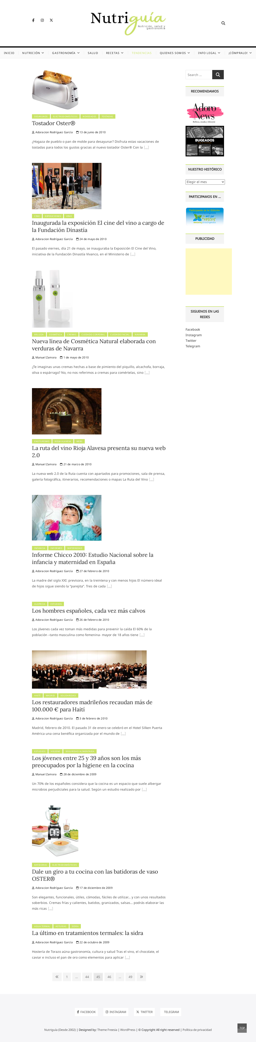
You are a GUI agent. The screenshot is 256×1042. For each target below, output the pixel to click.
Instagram (194, 335)
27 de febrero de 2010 (92, 571)
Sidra (75, 926)
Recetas (113, 53)
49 (131, 976)
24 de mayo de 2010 (91, 239)
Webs (79, 441)
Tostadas (107, 116)
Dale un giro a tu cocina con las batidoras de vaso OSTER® (95, 875)
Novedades (89, 116)
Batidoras (40, 864)
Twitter (191, 340)
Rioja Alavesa (63, 441)
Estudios (56, 603)
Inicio (9, 53)
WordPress (127, 1030)
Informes (56, 548)
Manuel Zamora (44, 357)
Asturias (61, 926)
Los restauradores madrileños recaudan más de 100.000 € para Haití (92, 706)
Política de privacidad (197, 1030)
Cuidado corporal (93, 334)
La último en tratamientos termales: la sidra (87, 933)
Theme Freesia (107, 1030)
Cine (37, 216)
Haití (37, 695)
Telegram (193, 346)
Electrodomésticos (65, 116)
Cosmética (55, 334)
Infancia (39, 548)
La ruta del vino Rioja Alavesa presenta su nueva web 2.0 (99, 451)
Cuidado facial (120, 334)
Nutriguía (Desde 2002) (60, 1030)
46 (110, 976)
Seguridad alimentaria (80, 751)
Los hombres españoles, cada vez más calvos (88, 610)
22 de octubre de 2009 (93, 942)
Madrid (50, 695)
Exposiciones (53, 216)
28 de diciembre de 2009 (78, 774)
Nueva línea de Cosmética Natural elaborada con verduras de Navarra (94, 345)
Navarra (140, 334)
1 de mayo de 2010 (74, 357)
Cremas (71, 334)
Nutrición (31, 53)
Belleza (39, 334)
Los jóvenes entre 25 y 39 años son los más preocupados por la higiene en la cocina (86, 761)
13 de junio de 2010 (91, 132)
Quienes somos (173, 53)
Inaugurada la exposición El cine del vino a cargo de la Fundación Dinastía (98, 226)
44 (88, 976)
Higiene (55, 751)
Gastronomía (64, 53)
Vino (69, 216)
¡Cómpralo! (238, 53)
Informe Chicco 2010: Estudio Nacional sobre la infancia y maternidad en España (92, 558)
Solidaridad (68, 695)
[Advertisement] (209, 271)
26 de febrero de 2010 (92, 620)
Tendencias (142, 53)
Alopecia (39, 603)
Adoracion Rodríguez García (52, 132)
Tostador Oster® (53, 123)
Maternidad (74, 548)
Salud (93, 53)
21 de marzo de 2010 (76, 464)
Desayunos (41, 116)
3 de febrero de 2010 (91, 718)
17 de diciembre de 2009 (94, 888)
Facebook (193, 329)
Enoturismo (41, 441)
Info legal (207, 53)
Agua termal (42, 926)
